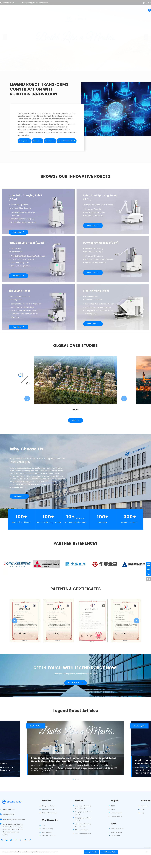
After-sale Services (49, 836)
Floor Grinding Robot (96, 291)
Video (143, 809)
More (75, 420)
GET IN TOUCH (75, 683)
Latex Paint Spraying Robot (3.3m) (25, 198)
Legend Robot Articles (75, 711)
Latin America (116, 816)
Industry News (116, 832)
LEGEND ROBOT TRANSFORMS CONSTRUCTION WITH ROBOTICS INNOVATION (39, 89)
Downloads (145, 806)
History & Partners (48, 809)
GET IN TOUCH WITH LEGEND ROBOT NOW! (75, 668)
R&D (43, 825)
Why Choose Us (84, 10)
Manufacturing (47, 829)
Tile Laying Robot (19, 291)
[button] (5, 35)
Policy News (115, 836)
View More (18, 232)
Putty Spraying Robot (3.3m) (26, 243)
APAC (75, 410)
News (98, 10)
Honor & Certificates (49, 813)
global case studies (75, 346)
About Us (45, 10)
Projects (69, 10)
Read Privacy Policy (109, 852)
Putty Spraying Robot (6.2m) (101, 243)
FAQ (142, 813)
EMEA (113, 809)
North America (116, 813)
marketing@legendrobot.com (35, 2)
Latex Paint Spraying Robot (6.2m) (100, 198)
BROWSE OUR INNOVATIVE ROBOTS (75, 176)
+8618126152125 (7, 2)
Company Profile (48, 806)
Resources (110, 10)
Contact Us (124, 10)
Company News (117, 829)
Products (57, 10)
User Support (47, 832)
